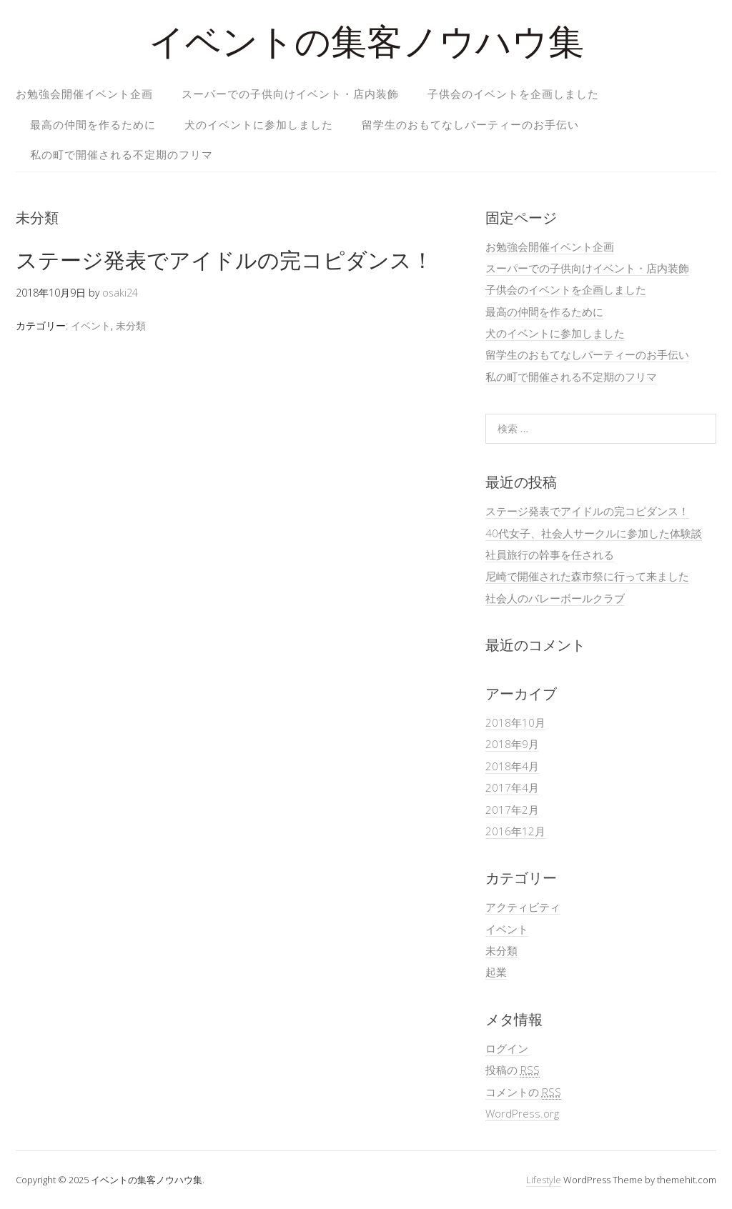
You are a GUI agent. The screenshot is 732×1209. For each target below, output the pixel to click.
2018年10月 (515, 722)
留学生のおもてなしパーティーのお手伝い (470, 124)
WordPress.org (522, 1113)
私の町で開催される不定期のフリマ (121, 154)
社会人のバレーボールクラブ (555, 598)
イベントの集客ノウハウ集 (366, 46)
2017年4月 (512, 787)
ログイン (506, 1048)
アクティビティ (522, 907)
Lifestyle (543, 1179)
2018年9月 (512, 744)
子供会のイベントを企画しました (513, 93)
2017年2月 (512, 809)
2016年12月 (515, 831)
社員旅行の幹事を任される (549, 554)
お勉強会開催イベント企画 (84, 93)
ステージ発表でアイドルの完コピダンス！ (224, 259)
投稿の (512, 1070)
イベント (91, 325)
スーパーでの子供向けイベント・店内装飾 (290, 93)
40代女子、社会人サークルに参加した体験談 (593, 533)
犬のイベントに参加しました (258, 124)
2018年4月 (512, 766)
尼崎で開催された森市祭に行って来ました (587, 576)
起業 (496, 972)
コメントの (523, 1092)
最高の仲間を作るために (93, 124)
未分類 (131, 325)
